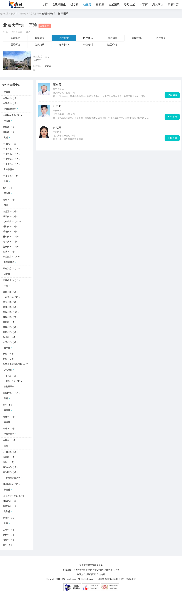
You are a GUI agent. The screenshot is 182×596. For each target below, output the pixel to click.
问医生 (116, 570)
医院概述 (15, 38)
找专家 (74, 4)
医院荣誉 (161, 38)
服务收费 (64, 44)
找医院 (87, 4)
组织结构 (39, 44)
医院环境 (15, 44)
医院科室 (64, 38)
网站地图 (100, 574)
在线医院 (114, 4)
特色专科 (88, 44)
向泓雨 (57, 127)
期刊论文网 (98, 570)
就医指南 (112, 38)
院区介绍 (112, 44)
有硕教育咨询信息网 (82, 570)
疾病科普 (173, 4)
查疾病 (100, 4)
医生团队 (88, 38)
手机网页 (91, 574)
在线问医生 (59, 4)
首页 (45, 4)
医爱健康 (108, 570)
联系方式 (81, 574)
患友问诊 (157, 4)
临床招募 (63, 13)
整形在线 (129, 4)
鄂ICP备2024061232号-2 (115, 579)
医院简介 (39, 38)
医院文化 (137, 38)
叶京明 (57, 106)
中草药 (144, 4)
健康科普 (47, 13)
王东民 (57, 84)
